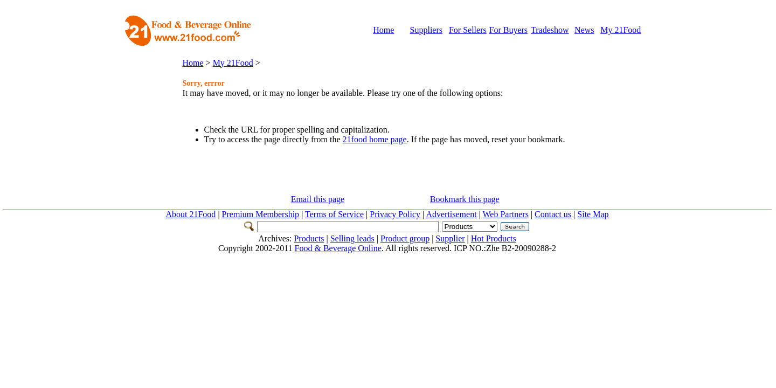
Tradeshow (550, 29)
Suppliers (426, 29)
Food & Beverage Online (338, 248)
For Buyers (508, 29)
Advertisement (451, 214)
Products (309, 238)
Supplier (450, 238)
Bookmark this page (465, 199)
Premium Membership (261, 214)
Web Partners (506, 214)
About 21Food (190, 214)
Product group (404, 238)
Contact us (553, 214)
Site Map (592, 214)
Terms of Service (334, 214)
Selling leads (352, 238)
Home (383, 29)
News (584, 29)
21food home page (375, 139)
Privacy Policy (395, 214)
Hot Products (493, 238)
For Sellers (468, 29)
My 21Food (620, 29)
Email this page (318, 199)
